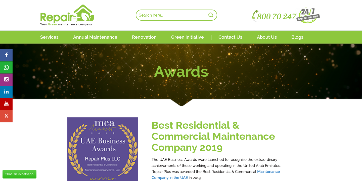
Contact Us (230, 37)
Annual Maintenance (95, 37)
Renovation (144, 37)
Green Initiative (187, 37)
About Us (267, 37)
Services (49, 37)
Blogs (297, 37)
